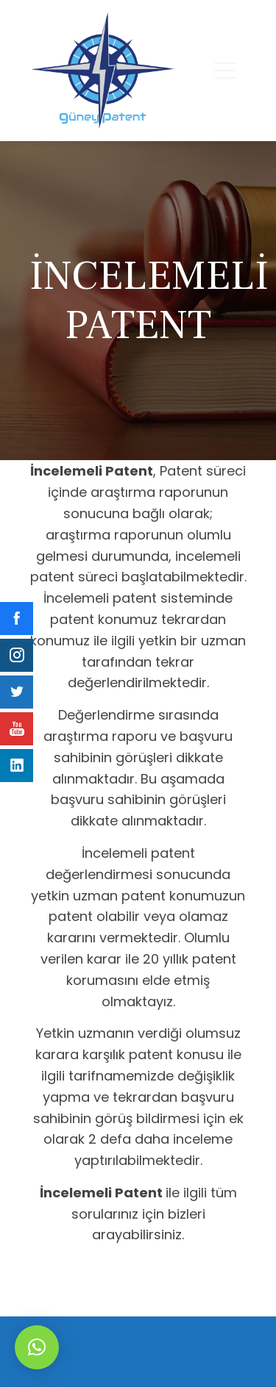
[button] (37, 1347)
